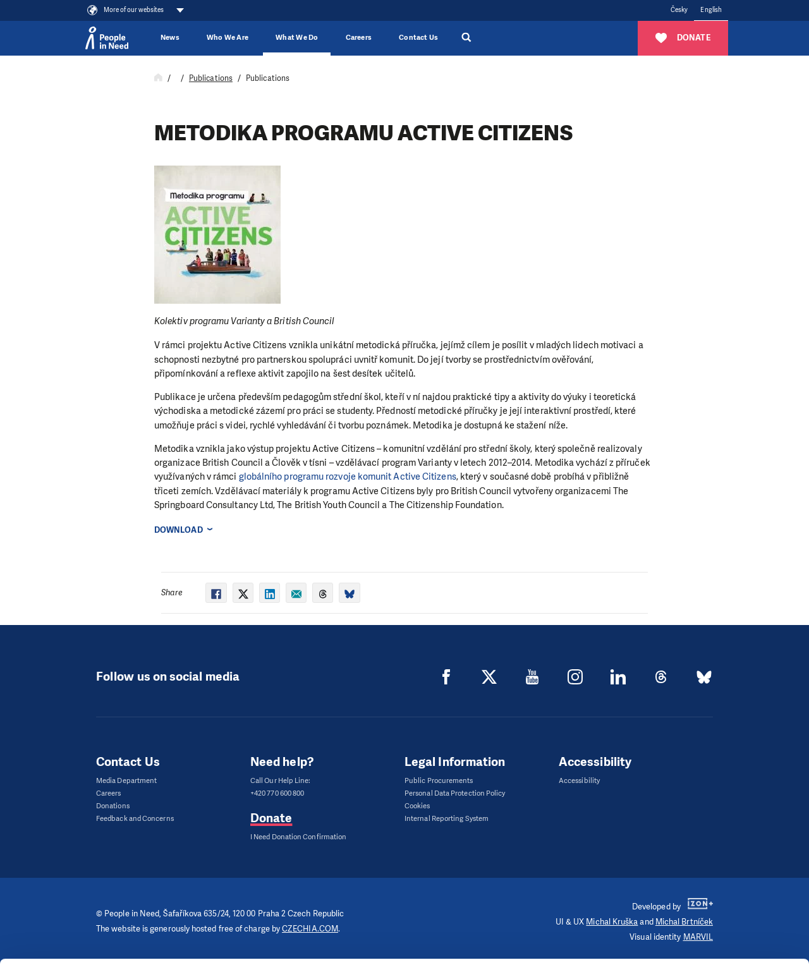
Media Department (126, 781)
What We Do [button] (297, 37)
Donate (271, 818)
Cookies (417, 806)
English (711, 10)
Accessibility (579, 781)
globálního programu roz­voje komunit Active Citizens (347, 476)
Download (178, 530)
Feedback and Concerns (135, 818)
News (170, 37)
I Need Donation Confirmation (298, 837)
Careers (359, 37)
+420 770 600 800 (277, 793)
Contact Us (418, 37)
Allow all (703, 859)
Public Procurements (438, 781)
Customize (704, 891)
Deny (703, 923)
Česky (679, 10)
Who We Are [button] (227, 37)
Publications (211, 78)
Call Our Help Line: (280, 781)
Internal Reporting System (446, 818)
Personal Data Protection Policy (454, 793)
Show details (195, 949)
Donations (113, 806)
